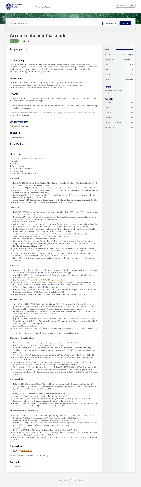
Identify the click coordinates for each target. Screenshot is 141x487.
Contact (80, 480)
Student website (63, 480)
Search (125, 23)
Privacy (73, 480)
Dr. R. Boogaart (26, 451)
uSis (14, 451)
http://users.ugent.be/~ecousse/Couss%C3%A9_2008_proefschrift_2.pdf (39, 280)
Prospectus (43, 6)
